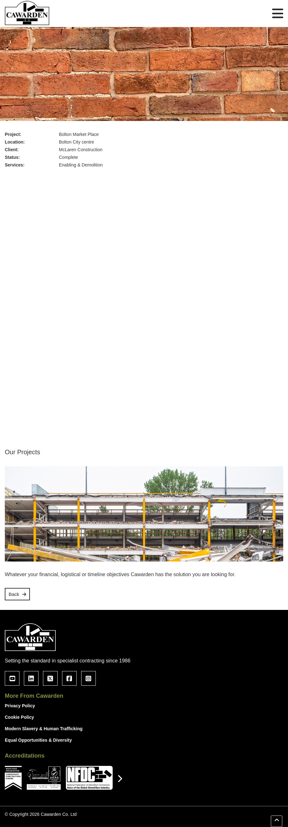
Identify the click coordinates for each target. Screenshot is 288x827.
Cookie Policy (19, 717)
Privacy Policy (20, 705)
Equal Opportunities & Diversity (38, 740)
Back (14, 594)
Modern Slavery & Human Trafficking (43, 728)
